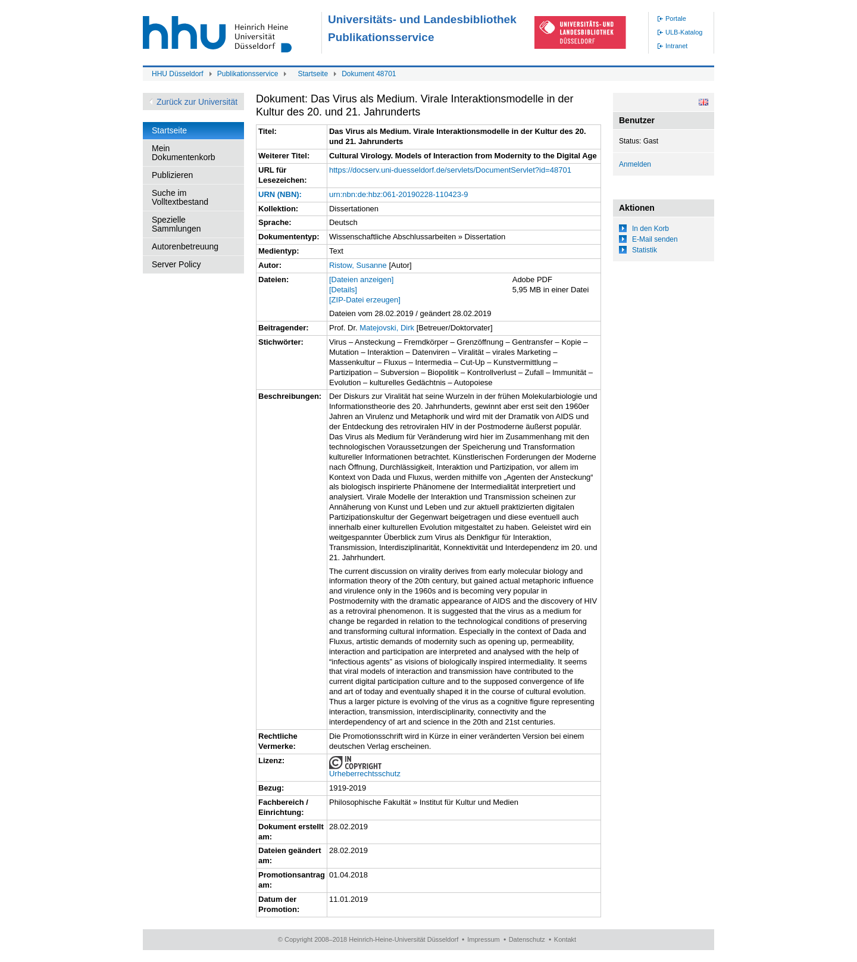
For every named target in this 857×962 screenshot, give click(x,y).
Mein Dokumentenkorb (183, 152)
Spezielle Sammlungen (176, 224)
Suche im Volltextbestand (180, 197)
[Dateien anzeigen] (361, 279)
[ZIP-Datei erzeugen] (365, 299)
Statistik (644, 250)
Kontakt (565, 939)
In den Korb (650, 228)
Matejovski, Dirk (386, 327)
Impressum (483, 939)
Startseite (313, 74)
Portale (675, 18)
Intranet (676, 45)
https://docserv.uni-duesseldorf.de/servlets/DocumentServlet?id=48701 (450, 169)
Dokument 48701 (369, 74)
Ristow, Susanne (358, 265)
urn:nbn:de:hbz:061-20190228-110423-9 (398, 194)
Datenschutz (527, 939)
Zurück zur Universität (197, 102)
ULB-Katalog (683, 32)
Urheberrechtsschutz (365, 773)
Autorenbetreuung (185, 246)
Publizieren (172, 175)
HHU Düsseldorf (178, 74)
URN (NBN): (280, 194)
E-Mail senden (655, 239)
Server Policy (176, 264)
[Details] (343, 289)
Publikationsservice (248, 74)
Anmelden (635, 164)
